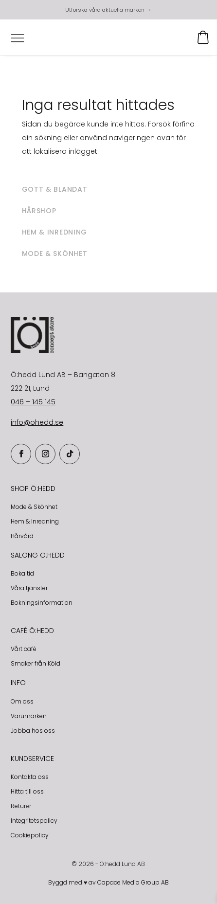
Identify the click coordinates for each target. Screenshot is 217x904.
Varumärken (29, 716)
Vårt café (23, 649)
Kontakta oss (30, 777)
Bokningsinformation (41, 602)
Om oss (22, 701)
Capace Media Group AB (133, 882)
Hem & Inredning (35, 521)
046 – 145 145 (33, 402)
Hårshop (39, 211)
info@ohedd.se (37, 422)
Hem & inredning (55, 232)
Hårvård (22, 536)
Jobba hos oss (33, 730)
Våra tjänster (29, 588)
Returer (21, 806)
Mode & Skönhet (34, 507)
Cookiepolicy (30, 835)
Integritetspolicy (34, 820)
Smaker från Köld (35, 663)
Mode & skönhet (55, 253)
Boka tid (22, 573)
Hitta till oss (27, 791)
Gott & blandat (55, 189)
